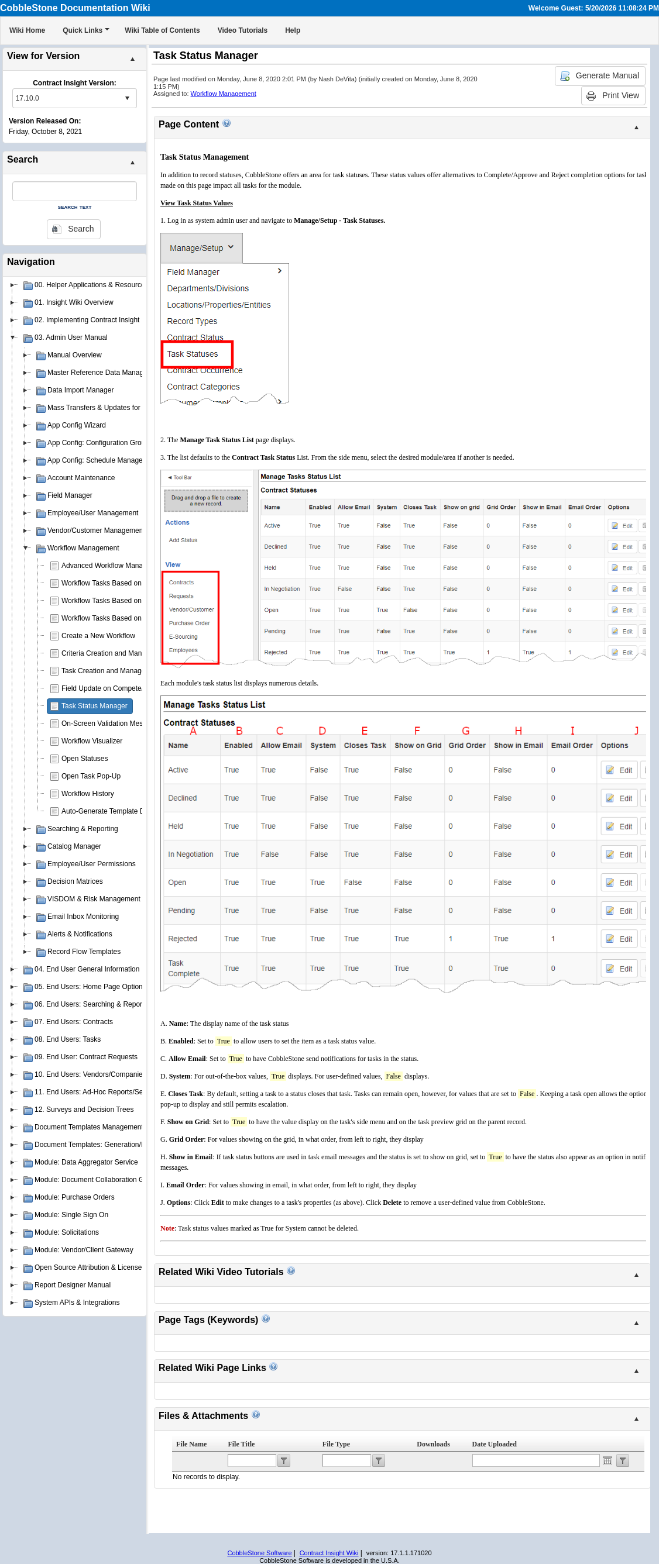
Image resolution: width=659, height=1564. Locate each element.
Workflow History (87, 794)
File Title (241, 1444)
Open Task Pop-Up (91, 776)
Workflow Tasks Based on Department (120, 601)
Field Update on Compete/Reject (112, 688)
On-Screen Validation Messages (111, 723)
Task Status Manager (94, 706)
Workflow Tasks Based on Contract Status (126, 618)
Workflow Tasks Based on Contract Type (124, 583)
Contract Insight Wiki (329, 1552)
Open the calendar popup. (607, 1460)
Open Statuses (84, 759)
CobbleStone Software (259, 1552)
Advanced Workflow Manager (107, 565)
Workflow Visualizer (91, 741)
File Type (336, 1444)
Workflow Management (223, 93)
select (127, 98)
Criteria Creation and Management (115, 653)
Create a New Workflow (98, 636)
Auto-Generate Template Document (116, 811)
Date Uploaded (494, 1444)
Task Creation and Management (111, 671)
